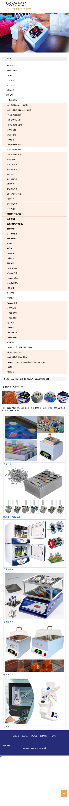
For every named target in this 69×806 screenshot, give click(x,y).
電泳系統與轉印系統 (15, 155)
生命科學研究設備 (14, 149)
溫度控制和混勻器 (14, 214)
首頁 (6, 379)
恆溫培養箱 (11, 229)
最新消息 (34, 736)
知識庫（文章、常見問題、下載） (20, 347)
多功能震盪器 (12, 234)
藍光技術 (10, 199)
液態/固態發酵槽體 (14, 115)
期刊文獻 (10, 372)
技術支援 (10, 342)
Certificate (11, 85)
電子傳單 (10, 323)
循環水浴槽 (11, 239)
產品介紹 (9, 95)
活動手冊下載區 (13, 332)
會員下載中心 (12, 337)
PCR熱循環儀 (12, 283)
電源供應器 (11, 160)
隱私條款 (10, 90)
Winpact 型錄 (12, 303)
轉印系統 (10, 174)
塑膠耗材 (10, 263)
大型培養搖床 (12, 130)
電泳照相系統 (12, 189)
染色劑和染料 (13, 278)
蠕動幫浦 (10, 288)
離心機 (9, 248)
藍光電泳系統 (12, 204)
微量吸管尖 (12, 268)
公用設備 (10, 140)
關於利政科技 (12, 70)
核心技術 (10, 75)
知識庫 (9, 367)
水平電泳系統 (12, 164)
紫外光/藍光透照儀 (14, 194)
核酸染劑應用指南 (14, 352)
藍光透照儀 (11, 209)
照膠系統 (10, 184)
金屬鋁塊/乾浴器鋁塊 (15, 224)
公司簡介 (9, 65)
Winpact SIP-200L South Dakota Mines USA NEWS (26, 362)
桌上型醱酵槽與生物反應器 (17, 105)
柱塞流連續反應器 (14, 145)
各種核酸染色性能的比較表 (17, 357)
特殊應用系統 (12, 179)
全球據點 (10, 80)
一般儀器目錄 (12, 318)
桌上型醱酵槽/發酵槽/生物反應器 (19, 110)
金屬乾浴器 (11, 219)
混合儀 (9, 243)
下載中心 (10, 298)
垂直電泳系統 (12, 169)
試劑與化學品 (12, 273)
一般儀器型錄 (12, 313)
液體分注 (10, 253)
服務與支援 (10, 293)
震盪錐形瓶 (11, 135)
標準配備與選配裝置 (15, 125)
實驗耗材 (10, 258)
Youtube (10, 328)
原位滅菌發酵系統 (14, 120)
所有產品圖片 (12, 308)
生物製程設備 (12, 100)
